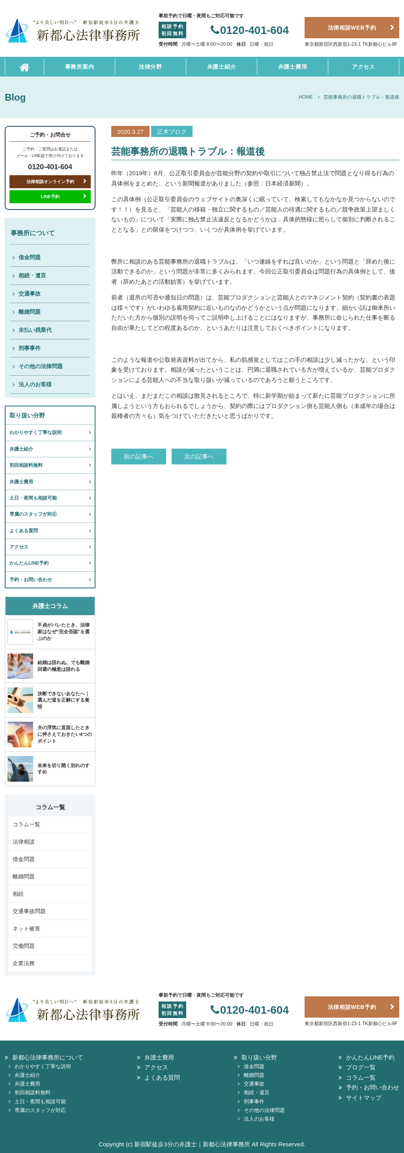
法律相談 (24, 842)
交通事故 (30, 293)
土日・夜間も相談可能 (33, 498)
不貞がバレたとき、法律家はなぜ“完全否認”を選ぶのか (63, 631)
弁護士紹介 (221, 67)
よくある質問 (23, 530)
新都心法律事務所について (47, 1057)
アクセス (363, 67)
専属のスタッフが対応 (33, 514)
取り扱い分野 (259, 1057)
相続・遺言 (32, 275)
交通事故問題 (29, 911)
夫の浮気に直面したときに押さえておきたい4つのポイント (64, 734)
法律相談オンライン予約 (50, 181)
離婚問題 (30, 312)
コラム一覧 (26, 824)
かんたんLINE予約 (29, 563)
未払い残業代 (35, 330)
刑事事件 (30, 348)
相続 (18, 894)
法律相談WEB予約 (352, 27)
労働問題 (24, 946)
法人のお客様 (35, 384)
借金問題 (30, 257)
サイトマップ (364, 1097)
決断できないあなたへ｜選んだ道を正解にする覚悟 (63, 700)
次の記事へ (199, 456)
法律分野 (150, 67)
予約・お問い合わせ (30, 579)
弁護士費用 (292, 67)
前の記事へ (138, 456)
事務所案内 (79, 67)
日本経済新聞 (283, 183)
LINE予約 (50, 196)
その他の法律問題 (41, 366)
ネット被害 (26, 928)
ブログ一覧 (361, 1067)
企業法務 (24, 963)
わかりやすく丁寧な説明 (35, 432)
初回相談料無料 (26, 465)
